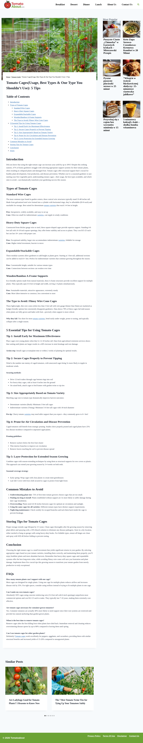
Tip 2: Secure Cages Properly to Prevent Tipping (32, 129)
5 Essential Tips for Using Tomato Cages (25, 123)
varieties (40, 215)
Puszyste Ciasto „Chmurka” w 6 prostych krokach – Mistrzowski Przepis (111, 46)
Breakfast (60, 4)
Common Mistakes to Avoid (20, 141)
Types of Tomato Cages (19, 105)
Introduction (14, 102)
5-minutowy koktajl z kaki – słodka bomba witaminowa (131, 123)
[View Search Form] (138, 4)
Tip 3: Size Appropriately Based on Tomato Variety (33, 132)
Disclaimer (122, 736)
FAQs (12, 151)
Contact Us (127, 4)
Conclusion (14, 148)
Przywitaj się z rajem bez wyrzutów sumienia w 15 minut (111, 125)
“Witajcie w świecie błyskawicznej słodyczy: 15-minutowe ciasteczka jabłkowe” (130, 86)
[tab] (45, 715)
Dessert (74, 4)
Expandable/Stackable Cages (25, 114)
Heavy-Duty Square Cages (24, 111)
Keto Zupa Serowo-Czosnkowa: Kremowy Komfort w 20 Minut (130, 46)
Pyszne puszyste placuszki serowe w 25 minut (109, 83)
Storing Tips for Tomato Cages (21, 144)
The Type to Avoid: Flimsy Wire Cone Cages (31, 120)
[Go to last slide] (9, 690)
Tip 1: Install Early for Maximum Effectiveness (32, 126)
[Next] (90, 690)
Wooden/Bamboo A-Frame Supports (28, 117)
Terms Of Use (109, 736)
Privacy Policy (94, 736)
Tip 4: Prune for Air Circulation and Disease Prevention (35, 135)
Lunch (98, 4)
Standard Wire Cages (22, 108)
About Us (111, 4)
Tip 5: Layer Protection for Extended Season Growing (34, 138)
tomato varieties (50, 205)
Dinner (86, 4)
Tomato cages (20, 636)
